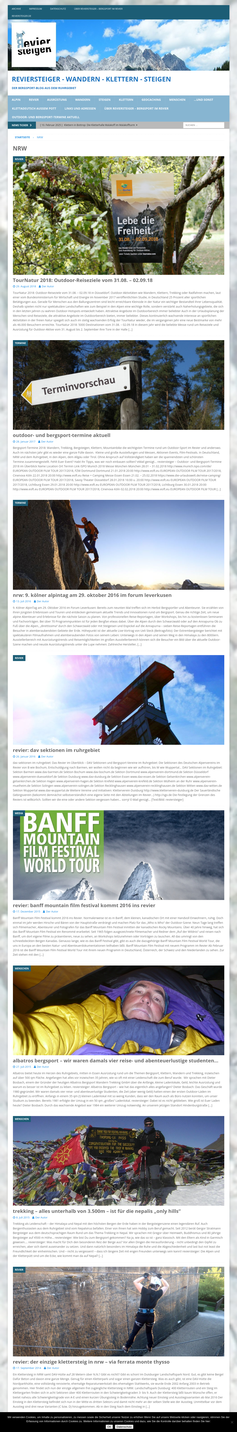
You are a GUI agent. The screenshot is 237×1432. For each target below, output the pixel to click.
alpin (16, 100)
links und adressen (80, 108)
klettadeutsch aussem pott (34, 108)
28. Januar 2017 (25, 441)
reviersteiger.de (21, 15)
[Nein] (232, 1422)
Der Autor (48, 286)
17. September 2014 (28, 1368)
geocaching (151, 100)
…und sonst (203, 100)
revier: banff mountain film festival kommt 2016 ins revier (84, 905)
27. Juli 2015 (23, 1067)
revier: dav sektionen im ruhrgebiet (56, 750)
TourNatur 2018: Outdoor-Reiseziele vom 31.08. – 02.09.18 (83, 280)
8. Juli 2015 (23, 1217)
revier (34, 100)
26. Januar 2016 (25, 756)
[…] (130, 329)
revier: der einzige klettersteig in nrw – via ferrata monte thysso (91, 1361)
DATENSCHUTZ (58, 8)
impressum (35, 8)
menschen (177, 100)
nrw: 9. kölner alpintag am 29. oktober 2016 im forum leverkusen (92, 595)
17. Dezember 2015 (28, 911)
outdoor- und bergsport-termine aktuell (46, 117)
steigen (105, 100)
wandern (82, 100)
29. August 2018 (26, 286)
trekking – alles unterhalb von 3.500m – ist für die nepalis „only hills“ (97, 1211)
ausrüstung (57, 100)
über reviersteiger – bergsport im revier (98, 8)
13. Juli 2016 (23, 601)
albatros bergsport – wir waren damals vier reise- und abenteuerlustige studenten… (116, 1060)
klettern (126, 100)
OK (109, 1426)
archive (16, 8)
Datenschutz (124, 1426)
